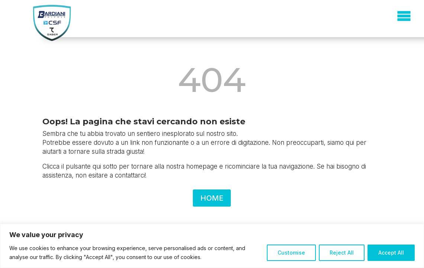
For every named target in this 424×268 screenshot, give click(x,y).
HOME (211, 198)
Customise (291, 252)
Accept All (391, 252)
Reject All (342, 252)
